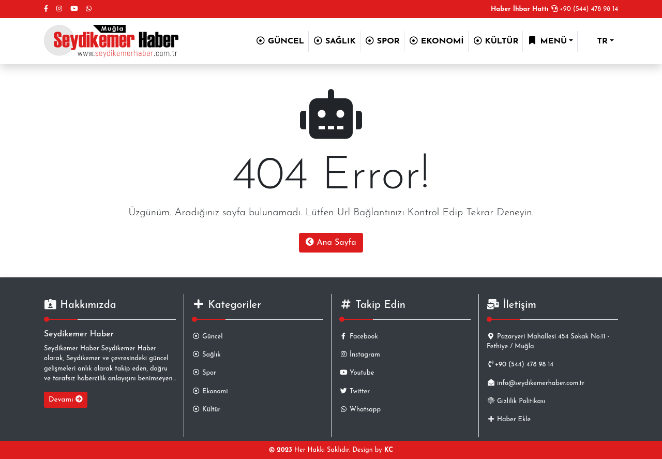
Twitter (354, 391)
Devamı (66, 399)
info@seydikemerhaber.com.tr (535, 383)
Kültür (206, 409)
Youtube (356, 372)
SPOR (382, 41)
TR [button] (595, 41)
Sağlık (206, 354)
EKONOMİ (436, 41)
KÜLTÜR (496, 41)
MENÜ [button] (547, 41)
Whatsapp (360, 409)
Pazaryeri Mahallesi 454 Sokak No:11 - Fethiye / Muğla (548, 341)
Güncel (207, 336)
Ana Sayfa (331, 242)
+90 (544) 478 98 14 (554, 9)
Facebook (358, 336)
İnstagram (359, 354)
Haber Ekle (509, 419)
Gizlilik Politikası (516, 401)
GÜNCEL (279, 41)
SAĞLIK (334, 41)
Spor (204, 372)
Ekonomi (210, 391)
